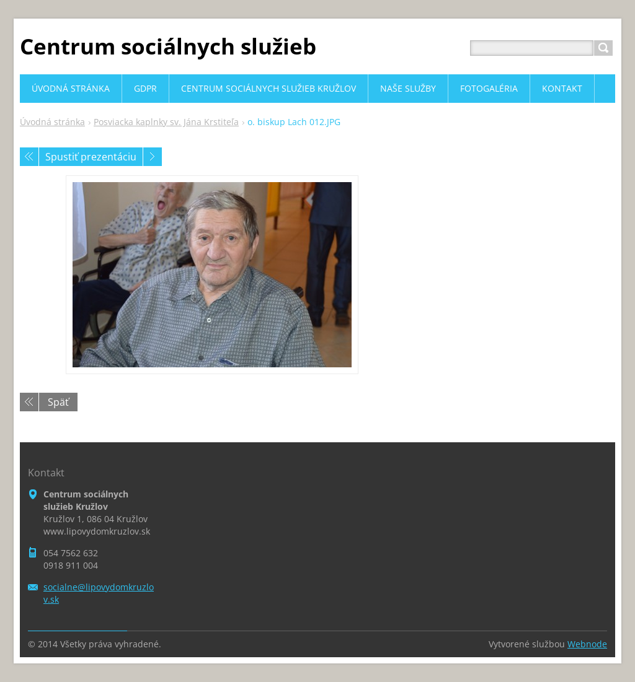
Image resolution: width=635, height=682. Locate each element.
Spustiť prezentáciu (90, 157)
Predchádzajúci (29, 156)
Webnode (587, 644)
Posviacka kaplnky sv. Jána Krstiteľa (166, 122)
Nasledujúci (152, 156)
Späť (58, 402)
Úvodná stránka (52, 122)
